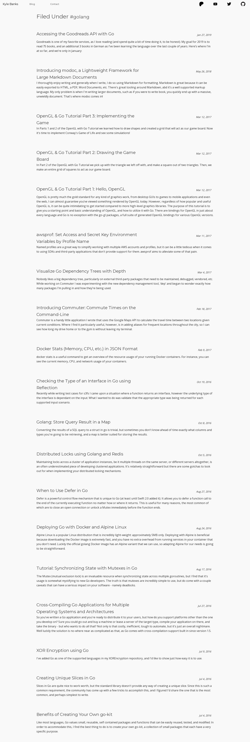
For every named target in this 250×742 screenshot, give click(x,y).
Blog (32, 4)
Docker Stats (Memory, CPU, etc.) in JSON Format (87, 348)
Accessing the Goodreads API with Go (75, 33)
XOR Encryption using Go (62, 650)
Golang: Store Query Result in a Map (73, 421)
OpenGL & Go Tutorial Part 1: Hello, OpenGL (80, 189)
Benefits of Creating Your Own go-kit (74, 714)
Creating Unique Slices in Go (65, 677)
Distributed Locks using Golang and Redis (79, 454)
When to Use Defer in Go (62, 490)
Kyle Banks (10, 4)
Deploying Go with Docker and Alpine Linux (81, 527)
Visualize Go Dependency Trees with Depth (81, 271)
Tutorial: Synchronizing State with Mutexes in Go (86, 568)
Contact (54, 4)
